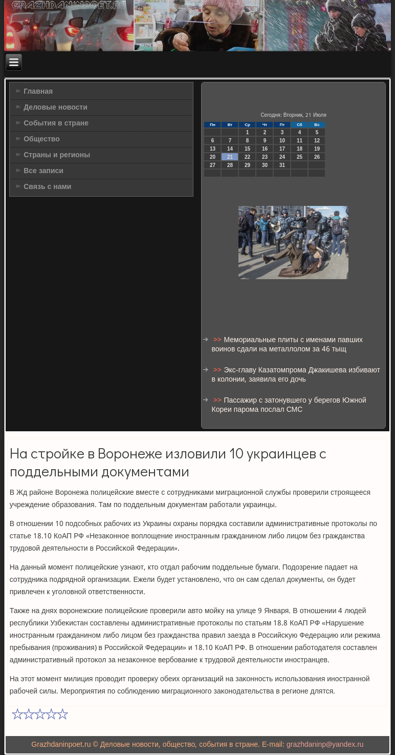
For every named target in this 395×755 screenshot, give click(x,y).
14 (230, 149)
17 (282, 149)
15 (247, 149)
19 (317, 149)
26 (317, 157)
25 (299, 157)
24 (282, 157)
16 (265, 149)
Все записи (43, 171)
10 (282, 140)
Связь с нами (47, 187)
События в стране (56, 123)
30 (265, 165)
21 (230, 157)
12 (317, 140)
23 (265, 157)
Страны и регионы (57, 155)
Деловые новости (55, 107)
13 (212, 149)
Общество (42, 139)
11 (299, 140)
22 (247, 157)
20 (212, 157)
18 (299, 149)
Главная (38, 92)
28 (230, 165)
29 (247, 165)
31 (282, 165)
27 (212, 165)
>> (218, 340)
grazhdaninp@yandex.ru (325, 745)
